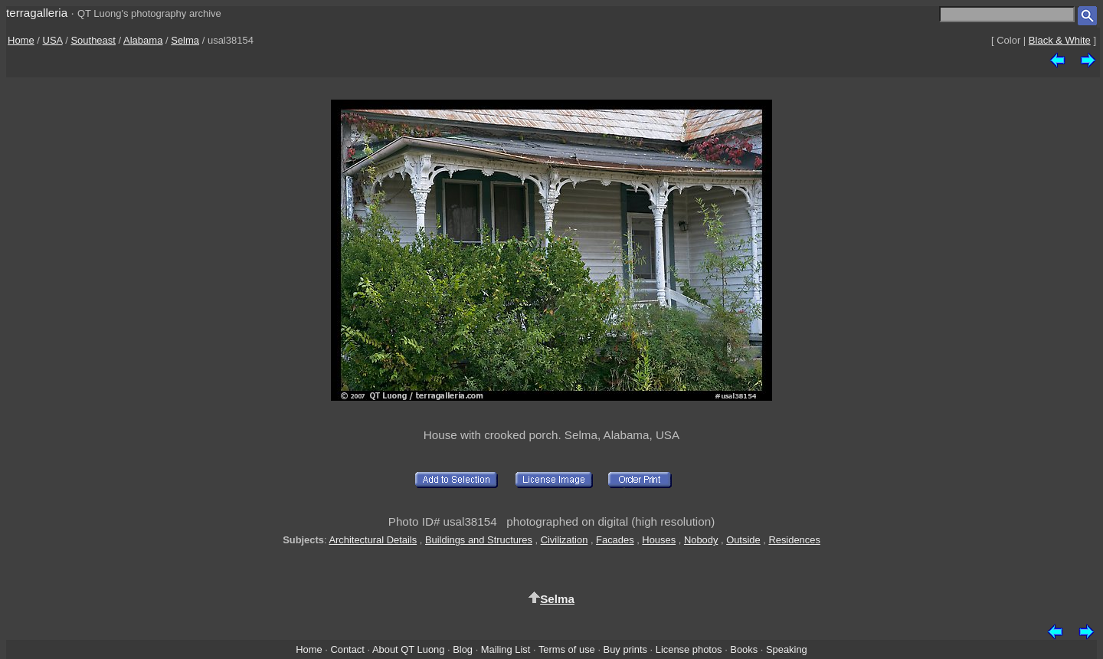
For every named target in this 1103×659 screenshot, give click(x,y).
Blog (463, 649)
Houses (659, 540)
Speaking (786, 649)
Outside (743, 540)
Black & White (1060, 40)
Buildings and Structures (478, 540)
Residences (794, 540)
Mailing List (506, 649)
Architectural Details (373, 540)
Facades (615, 540)
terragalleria (36, 12)
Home (21, 40)
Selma (185, 40)
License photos (689, 649)
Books (744, 649)
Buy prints (625, 649)
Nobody (701, 540)
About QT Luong (408, 649)
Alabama (142, 40)
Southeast (93, 40)
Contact (347, 649)
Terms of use (566, 649)
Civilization (564, 540)
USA (53, 40)
